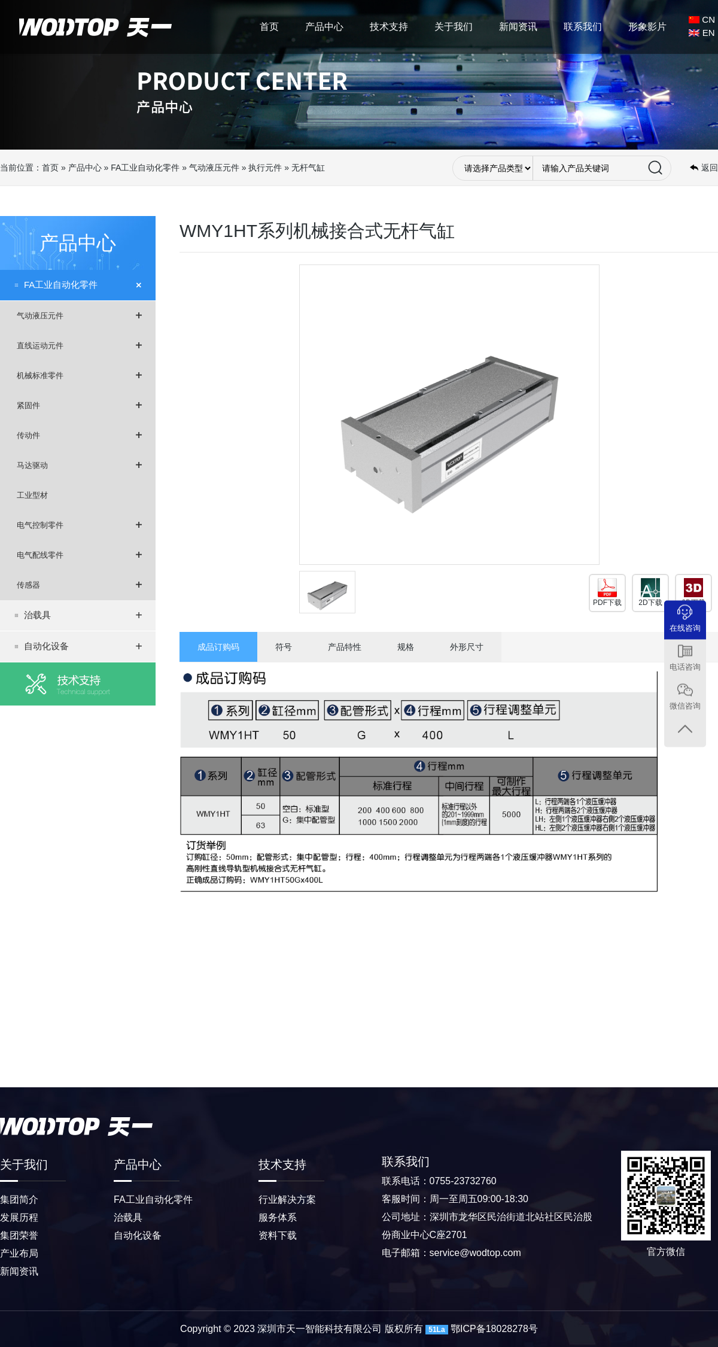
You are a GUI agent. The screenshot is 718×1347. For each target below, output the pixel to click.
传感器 (79, 584)
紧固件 (79, 405)
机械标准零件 (79, 375)
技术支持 (389, 27)
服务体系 (277, 1217)
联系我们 (583, 27)
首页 (269, 27)
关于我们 (453, 27)
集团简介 (19, 1199)
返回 (709, 167)
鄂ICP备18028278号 (494, 1329)
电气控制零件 (79, 524)
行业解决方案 (287, 1199)
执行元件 (265, 167)
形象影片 (647, 27)
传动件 (79, 435)
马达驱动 (79, 465)
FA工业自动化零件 (145, 167)
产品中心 (324, 27)
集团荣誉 (19, 1235)
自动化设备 (83, 646)
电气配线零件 (79, 554)
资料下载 (277, 1235)
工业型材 (32, 495)
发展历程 (19, 1217)
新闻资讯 (518, 27)
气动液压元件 (214, 167)
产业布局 (19, 1253)
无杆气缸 (308, 167)
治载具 (83, 615)
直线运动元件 (79, 345)
